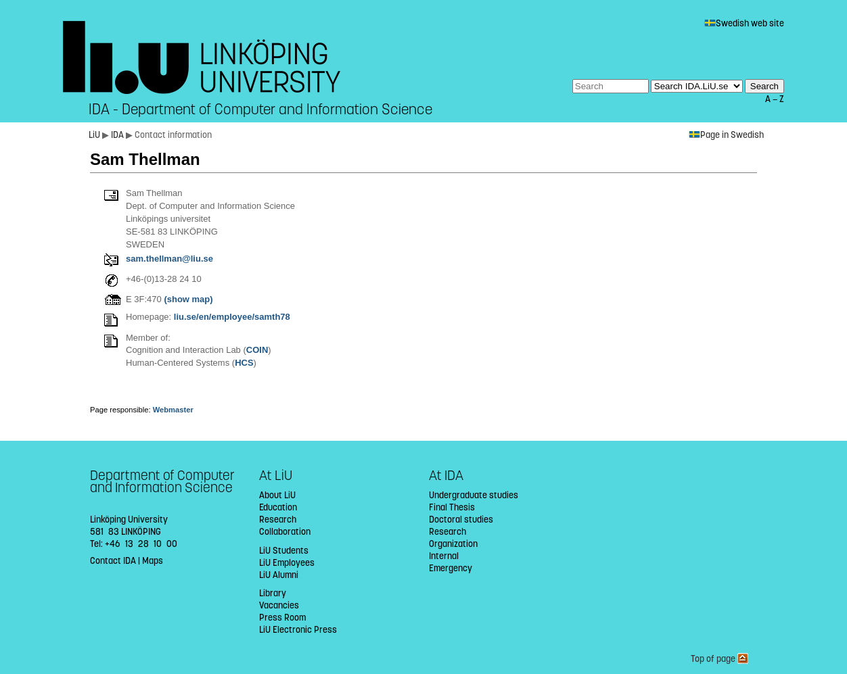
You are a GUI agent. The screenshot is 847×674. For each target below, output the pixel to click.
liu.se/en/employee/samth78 (232, 317)
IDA (118, 135)
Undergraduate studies (473, 495)
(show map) (188, 299)
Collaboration (285, 531)
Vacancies (279, 605)
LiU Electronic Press (298, 629)
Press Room (282, 617)
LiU (94, 135)
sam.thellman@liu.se (169, 259)
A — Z (774, 99)
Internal (444, 556)
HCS (244, 363)
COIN (257, 350)
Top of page (719, 659)
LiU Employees (287, 563)
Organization (453, 544)
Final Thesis (452, 507)
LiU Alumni (278, 575)
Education (278, 507)
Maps (152, 561)
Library (272, 593)
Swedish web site (744, 23)
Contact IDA (113, 561)
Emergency (450, 568)
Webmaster (173, 410)
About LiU (277, 495)
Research (277, 519)
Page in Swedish (726, 135)
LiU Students (283, 550)
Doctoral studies (461, 519)
